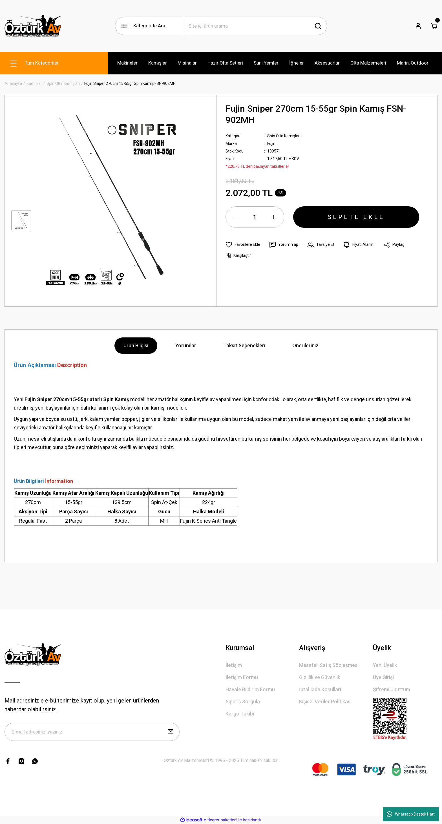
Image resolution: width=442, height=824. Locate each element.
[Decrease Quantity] (236, 217)
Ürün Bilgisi (135, 345)
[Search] (255, 26)
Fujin (271, 143)
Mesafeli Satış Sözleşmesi (329, 665)
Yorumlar (185, 345)
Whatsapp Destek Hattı (411, 814)
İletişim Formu (242, 677)
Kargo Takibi (240, 714)
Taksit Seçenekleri (244, 345)
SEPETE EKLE (356, 217)
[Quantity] (255, 217)
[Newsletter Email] (92, 732)
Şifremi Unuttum (391, 689)
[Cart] (434, 26)
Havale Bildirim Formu (250, 689)
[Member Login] (418, 26)
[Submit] (171, 732)
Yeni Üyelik (385, 665)
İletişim (234, 665)
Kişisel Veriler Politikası (325, 701)
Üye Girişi (383, 677)
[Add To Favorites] (243, 244)
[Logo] (33, 26)
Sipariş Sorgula (243, 701)
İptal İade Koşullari (320, 689)
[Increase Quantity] (274, 217)
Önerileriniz (305, 345)
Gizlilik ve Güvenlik (319, 677)
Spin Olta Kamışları (283, 136)
